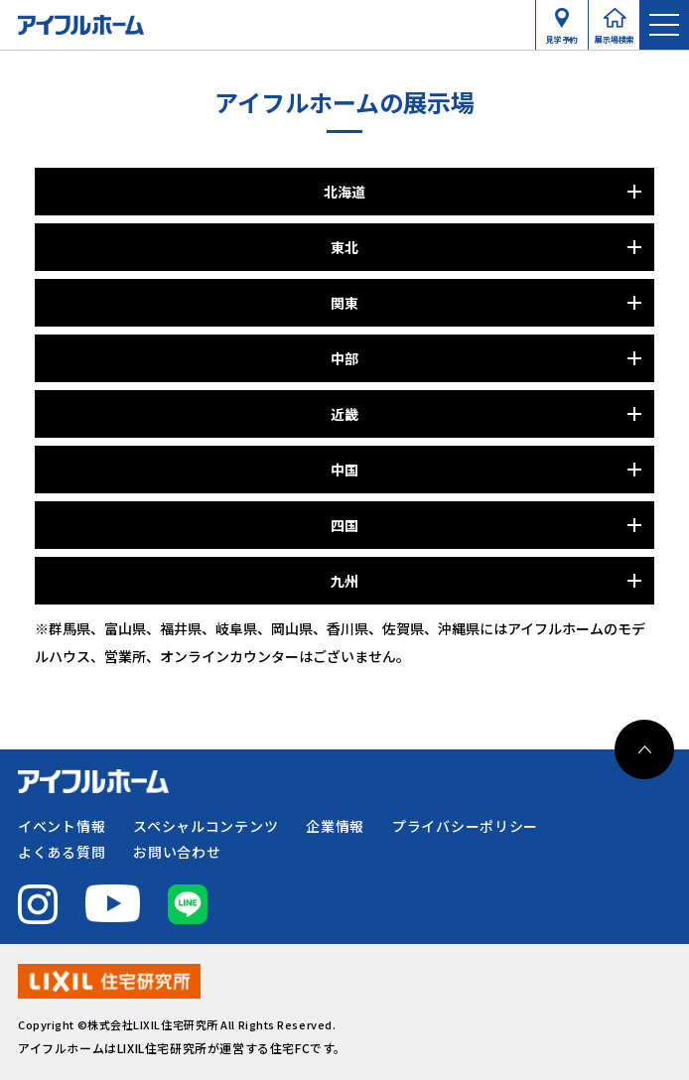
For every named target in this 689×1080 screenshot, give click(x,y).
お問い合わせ (176, 852)
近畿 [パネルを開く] (344, 414)
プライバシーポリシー (465, 826)
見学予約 (562, 35)
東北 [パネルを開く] (344, 247)
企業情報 (335, 826)
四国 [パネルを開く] (344, 525)
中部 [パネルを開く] (344, 358)
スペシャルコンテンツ (205, 826)
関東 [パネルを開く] (344, 303)
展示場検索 (614, 35)
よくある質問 (61, 852)
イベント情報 (61, 826)
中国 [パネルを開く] (344, 469)
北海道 (344, 192)
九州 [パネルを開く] (344, 581)
